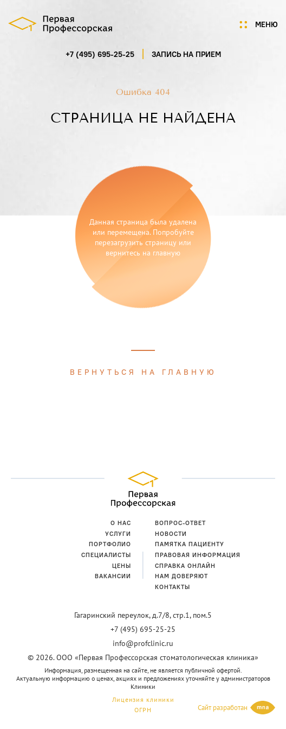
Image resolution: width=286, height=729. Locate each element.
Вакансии (113, 576)
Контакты (172, 587)
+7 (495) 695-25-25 (100, 54)
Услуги (118, 534)
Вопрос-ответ (180, 523)
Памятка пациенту (189, 544)
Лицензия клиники (143, 699)
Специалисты (106, 555)
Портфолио (110, 544)
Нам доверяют (181, 576)
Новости (171, 534)
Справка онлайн (185, 566)
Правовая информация (197, 555)
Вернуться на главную (143, 372)
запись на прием (186, 54)
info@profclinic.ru (143, 643)
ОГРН (143, 710)
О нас (120, 523)
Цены (121, 566)
